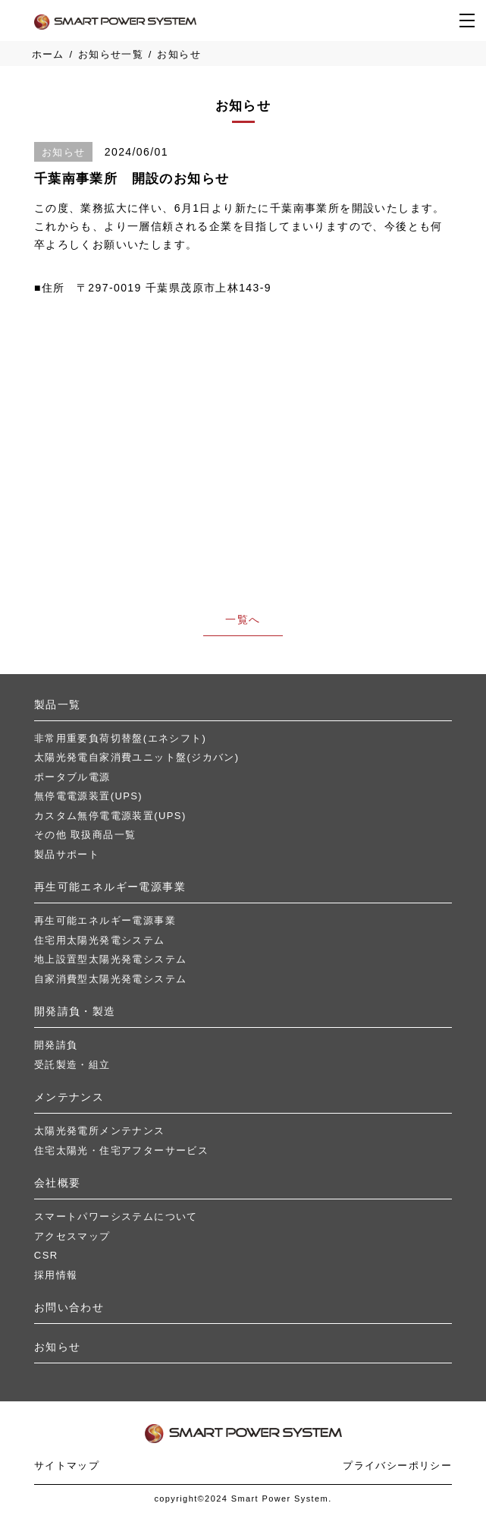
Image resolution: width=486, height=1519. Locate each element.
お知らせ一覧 (110, 54)
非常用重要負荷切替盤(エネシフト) (120, 738)
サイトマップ (66, 1465)
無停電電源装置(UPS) (88, 796)
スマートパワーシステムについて (116, 1216)
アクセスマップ (72, 1236)
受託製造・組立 (72, 1064)
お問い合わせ (69, 1307)
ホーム (48, 54)
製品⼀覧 (57, 704)
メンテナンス (69, 1097)
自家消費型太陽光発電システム (110, 979)
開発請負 (56, 1045)
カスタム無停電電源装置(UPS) (110, 815)
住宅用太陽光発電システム (99, 940)
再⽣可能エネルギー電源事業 (110, 887)
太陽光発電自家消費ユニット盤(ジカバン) (137, 757)
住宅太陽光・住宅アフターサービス (121, 1150)
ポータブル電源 (72, 777)
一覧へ (242, 619)
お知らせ (57, 1347)
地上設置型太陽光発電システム (110, 959)
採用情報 (56, 1275)
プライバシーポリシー (397, 1465)
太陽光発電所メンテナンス (99, 1130)
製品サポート (66, 854)
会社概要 (57, 1183)
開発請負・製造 (75, 1011)
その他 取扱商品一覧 (85, 834)
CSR (46, 1255)
